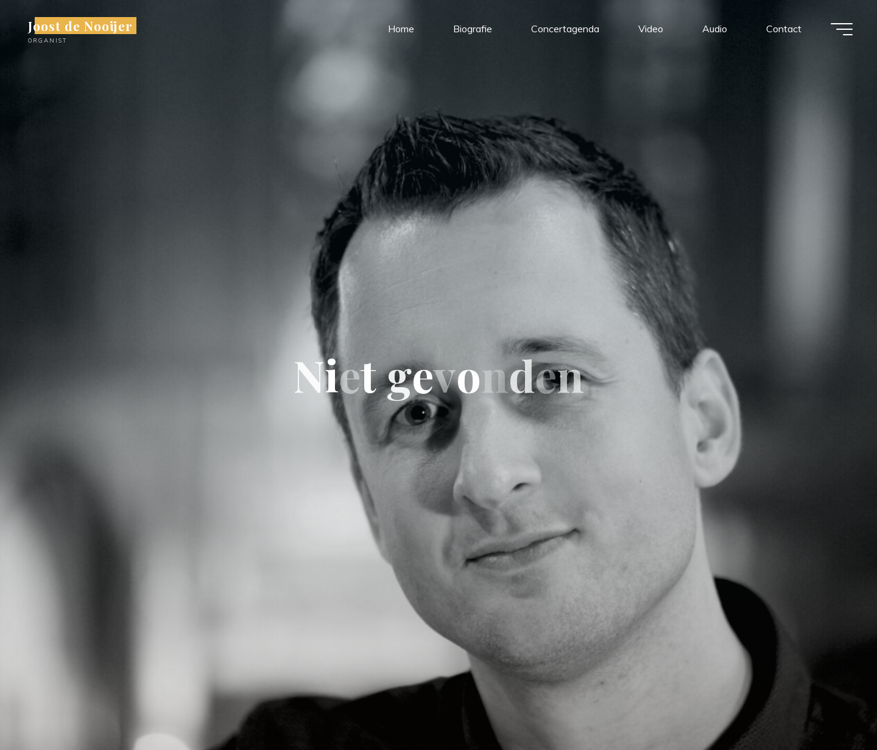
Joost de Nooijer (80, 25)
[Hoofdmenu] (842, 29)
